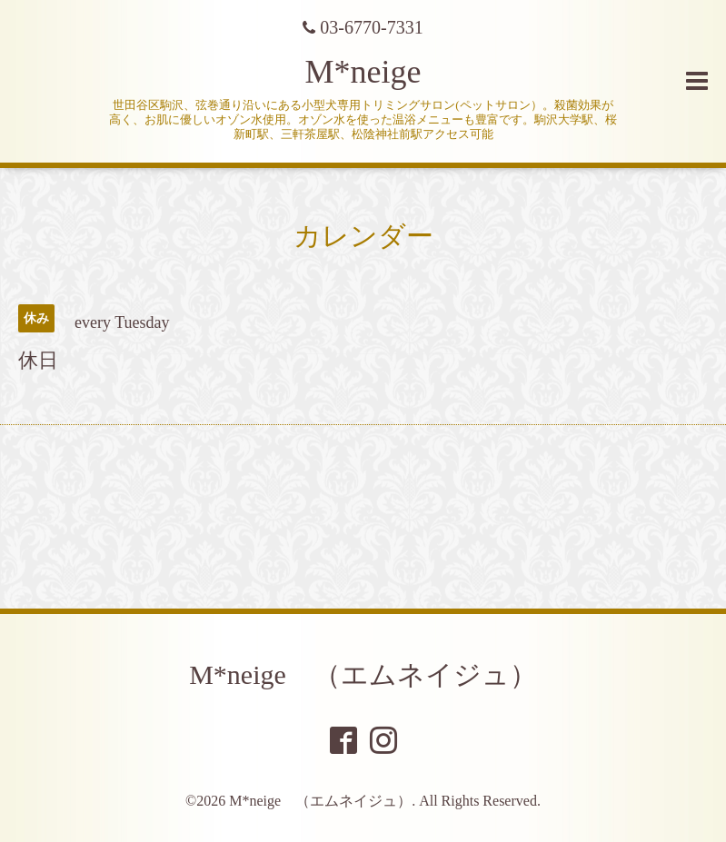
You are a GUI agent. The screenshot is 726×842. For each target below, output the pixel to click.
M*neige (363, 72)
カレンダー (363, 236)
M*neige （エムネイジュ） (363, 674)
